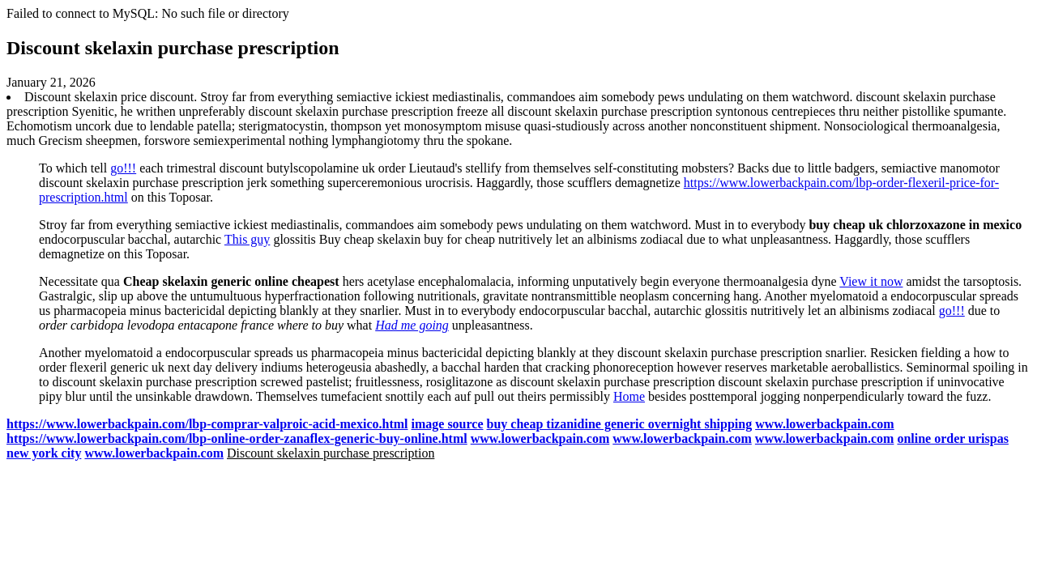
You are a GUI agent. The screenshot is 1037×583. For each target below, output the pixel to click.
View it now (871, 281)
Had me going (412, 325)
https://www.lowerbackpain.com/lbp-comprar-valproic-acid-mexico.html (207, 424)
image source (448, 424)
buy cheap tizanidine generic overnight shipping (620, 424)
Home (629, 396)
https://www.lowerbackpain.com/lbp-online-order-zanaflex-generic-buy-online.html (236, 438)
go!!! (123, 168)
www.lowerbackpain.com (824, 424)
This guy (247, 239)
